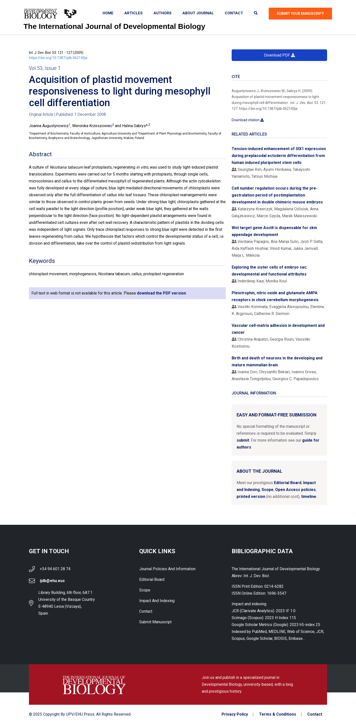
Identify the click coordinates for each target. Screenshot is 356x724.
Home (108, 13)
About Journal (198, 13)
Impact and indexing (157, 600)
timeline (308, 496)
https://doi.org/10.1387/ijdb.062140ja (58, 58)
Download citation (248, 120)
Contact (234, 13)
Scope (267, 489)
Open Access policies (295, 489)
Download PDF (279, 55)
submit (243, 440)
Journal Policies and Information (167, 569)
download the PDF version (161, 293)
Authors (163, 13)
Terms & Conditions (277, 714)
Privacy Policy (235, 714)
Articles (133, 13)
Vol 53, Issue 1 (45, 68)
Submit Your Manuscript (300, 14)
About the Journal (259, 471)
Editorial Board (287, 482)
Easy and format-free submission (276, 414)
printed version (251, 496)
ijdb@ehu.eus (52, 580)
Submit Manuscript (155, 622)
